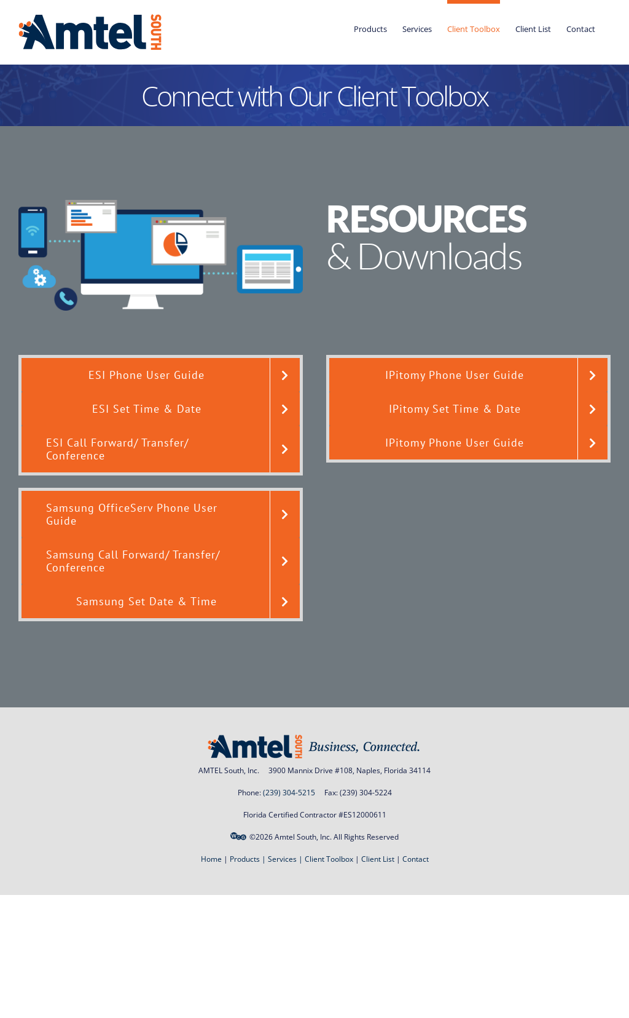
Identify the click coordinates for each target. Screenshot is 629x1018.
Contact (415, 859)
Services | (286, 859)
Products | (249, 859)
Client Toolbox (329, 859)
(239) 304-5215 (289, 792)
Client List (377, 859)
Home (211, 859)
